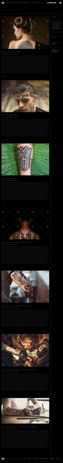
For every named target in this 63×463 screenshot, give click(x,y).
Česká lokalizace (54, 51)
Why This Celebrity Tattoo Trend (10, 52)
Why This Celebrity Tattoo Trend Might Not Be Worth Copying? (19, 427)
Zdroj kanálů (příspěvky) (55, 50)
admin (7, 54)
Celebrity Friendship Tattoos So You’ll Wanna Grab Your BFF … (19, 370)
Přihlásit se (53, 49)
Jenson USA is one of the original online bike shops (16, 306)
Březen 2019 (53, 37)
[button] (51, 2)
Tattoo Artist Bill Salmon (8, 178)
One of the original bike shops (56, 25)
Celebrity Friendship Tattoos (9, 115)
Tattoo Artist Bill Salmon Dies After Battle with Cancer (16, 242)
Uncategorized (15, 54)
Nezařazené (11, 54)
